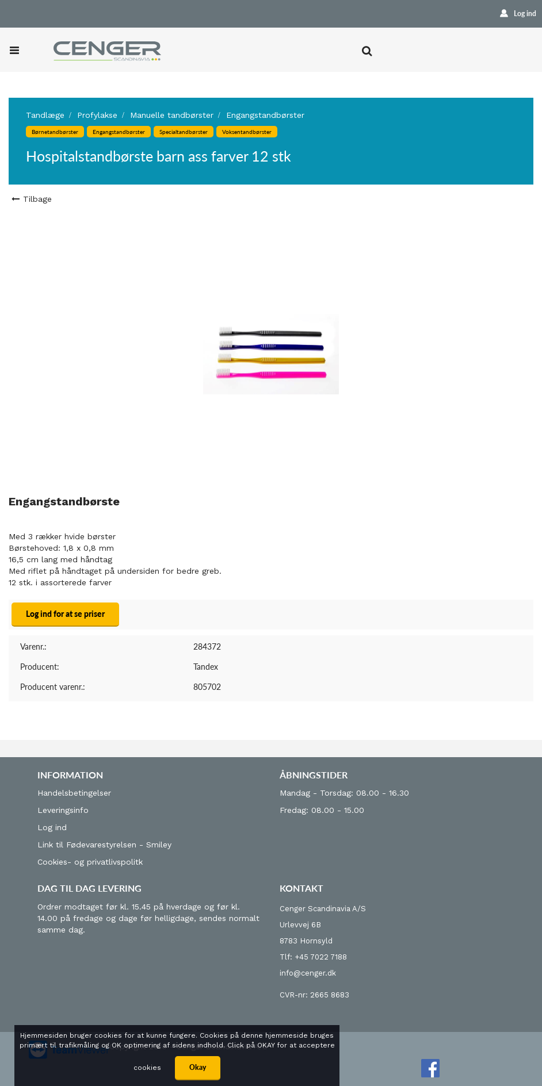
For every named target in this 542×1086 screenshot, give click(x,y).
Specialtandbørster (183, 131)
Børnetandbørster (55, 131)
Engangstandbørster (265, 115)
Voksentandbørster (247, 131)
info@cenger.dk (308, 973)
